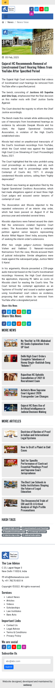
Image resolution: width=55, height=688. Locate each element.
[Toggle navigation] (6, 16)
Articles (10, 600)
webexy (27, 685)
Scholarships (13, 607)
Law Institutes (13, 611)
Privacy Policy (13, 635)
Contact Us (12, 625)
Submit (8, 667)
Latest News (13, 597)
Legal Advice (13, 628)
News (10, 22)
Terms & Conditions (16, 632)
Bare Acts (11, 614)
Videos (10, 604)
